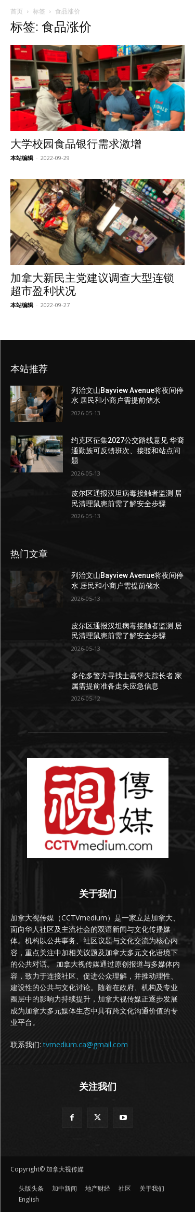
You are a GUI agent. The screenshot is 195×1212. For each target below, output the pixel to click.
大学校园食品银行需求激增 (75, 144)
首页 (16, 11)
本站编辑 (21, 158)
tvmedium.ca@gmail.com (85, 1044)
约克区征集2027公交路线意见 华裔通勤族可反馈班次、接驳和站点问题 (127, 450)
